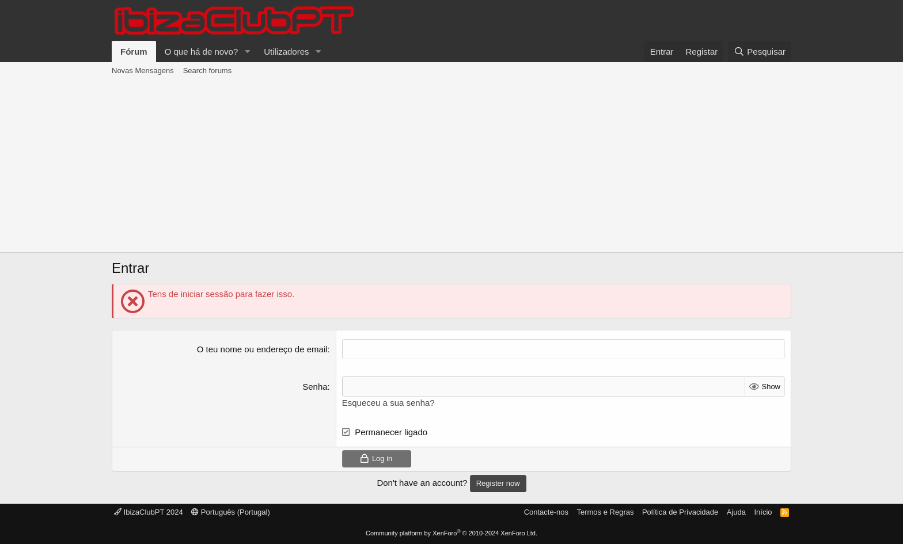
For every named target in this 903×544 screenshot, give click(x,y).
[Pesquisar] (759, 51)
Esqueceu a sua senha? (388, 403)
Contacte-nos (546, 512)
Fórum (133, 51)
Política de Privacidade (680, 512)
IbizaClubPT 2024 (148, 512)
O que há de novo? (201, 51)
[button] (247, 51)
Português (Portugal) (230, 512)
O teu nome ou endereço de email (262, 349)
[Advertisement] (451, 165)
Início (763, 512)
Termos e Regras (604, 512)
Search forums (207, 70)
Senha (314, 386)
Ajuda (736, 512)
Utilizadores (286, 51)
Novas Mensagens (143, 70)
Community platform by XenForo (451, 533)
